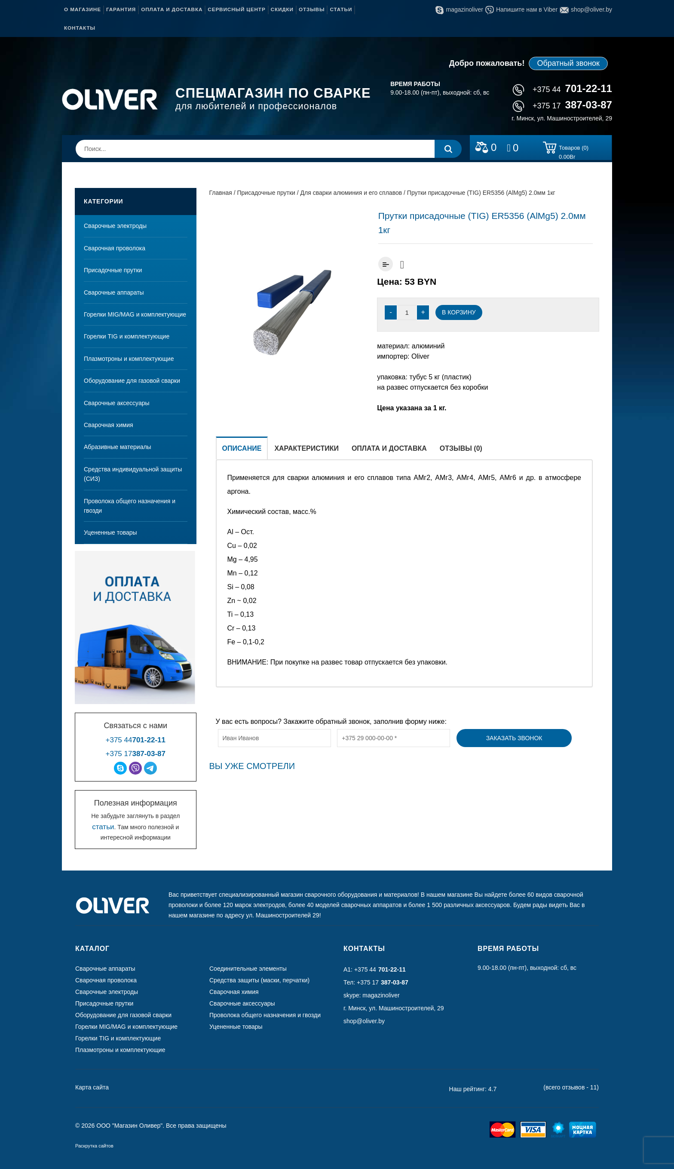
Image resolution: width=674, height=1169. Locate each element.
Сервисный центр (236, 9)
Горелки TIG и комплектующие (126, 336)
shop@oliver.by (586, 9)
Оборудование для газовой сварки (132, 380)
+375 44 (562, 89)
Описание (242, 448)
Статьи (341, 9)
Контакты (79, 28)
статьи (103, 827)
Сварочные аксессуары (117, 403)
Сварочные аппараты (114, 292)
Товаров (573, 149)
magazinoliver (459, 9)
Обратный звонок (568, 63)
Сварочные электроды (115, 225)
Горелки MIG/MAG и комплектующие (135, 314)
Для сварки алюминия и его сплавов (351, 192)
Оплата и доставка (171, 9)
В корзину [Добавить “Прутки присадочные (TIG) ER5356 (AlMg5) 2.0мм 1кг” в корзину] (459, 312)
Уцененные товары (110, 532)
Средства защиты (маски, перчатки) (259, 980)
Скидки (282, 9)
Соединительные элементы (248, 968)
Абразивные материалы (117, 446)
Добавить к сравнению (385, 264)
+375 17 (562, 106)
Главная (220, 192)
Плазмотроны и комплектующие (129, 358)
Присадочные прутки (113, 270)
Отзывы (312, 9)
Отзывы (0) (461, 448)
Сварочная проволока (114, 248)
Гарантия (121, 9)
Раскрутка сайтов (94, 1145)
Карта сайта (92, 1087)
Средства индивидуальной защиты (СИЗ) (133, 474)
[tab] (242, 448)
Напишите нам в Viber (521, 9)
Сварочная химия (108, 424)
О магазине (82, 9)
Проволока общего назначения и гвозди (129, 506)
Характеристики (306, 448)
